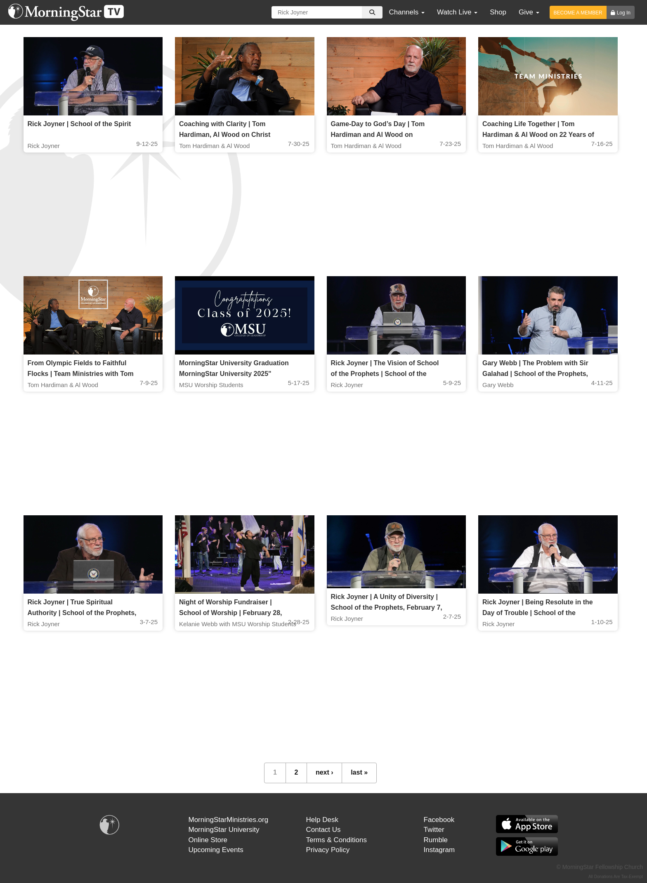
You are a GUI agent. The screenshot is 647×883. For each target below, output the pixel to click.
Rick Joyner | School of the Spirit (79, 123)
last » (359, 772)
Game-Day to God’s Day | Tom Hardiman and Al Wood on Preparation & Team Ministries (378, 134)
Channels (407, 12)
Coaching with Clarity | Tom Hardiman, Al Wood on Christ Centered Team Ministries (224, 134)
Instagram (439, 850)
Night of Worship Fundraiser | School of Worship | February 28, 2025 (230, 613)
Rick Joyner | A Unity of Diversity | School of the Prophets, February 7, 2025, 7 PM (386, 607)
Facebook (439, 820)
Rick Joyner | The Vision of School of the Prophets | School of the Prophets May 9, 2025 (385, 373)
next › (324, 772)
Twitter (434, 830)
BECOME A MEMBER (578, 13)
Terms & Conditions (336, 840)
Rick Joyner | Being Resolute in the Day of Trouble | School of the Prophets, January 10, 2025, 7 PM (537, 613)
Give (529, 12)
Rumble (436, 840)
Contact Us (323, 830)
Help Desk (322, 820)
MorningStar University (224, 830)
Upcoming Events (216, 850)
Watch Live (457, 12)
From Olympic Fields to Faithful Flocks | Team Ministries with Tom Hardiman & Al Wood (81, 373)
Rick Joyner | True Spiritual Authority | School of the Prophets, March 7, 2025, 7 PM (82, 613)
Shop (498, 12)
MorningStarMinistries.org (229, 820)
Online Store (208, 840)
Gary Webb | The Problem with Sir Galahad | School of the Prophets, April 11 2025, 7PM (535, 373)
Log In (623, 13)
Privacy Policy (328, 850)
